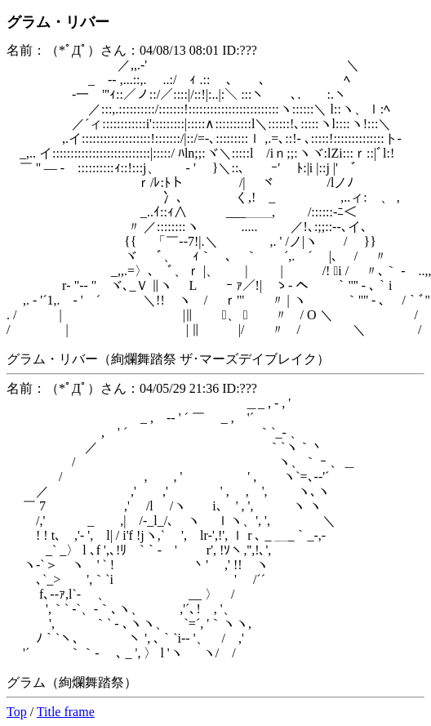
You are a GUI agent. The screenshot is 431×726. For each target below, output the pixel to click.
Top (17, 712)
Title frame (66, 712)
